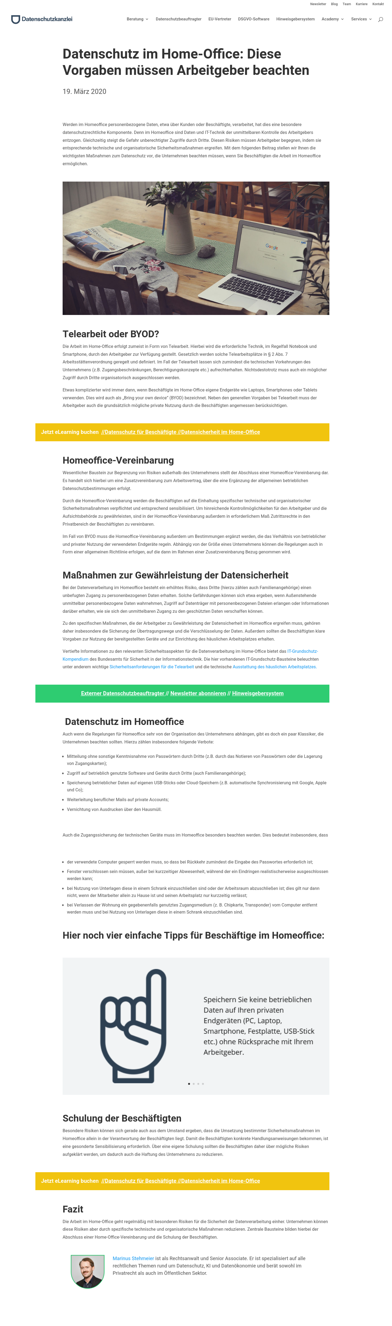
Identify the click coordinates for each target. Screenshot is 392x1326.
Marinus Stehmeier (133, 1258)
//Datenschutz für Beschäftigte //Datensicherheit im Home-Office (180, 432)
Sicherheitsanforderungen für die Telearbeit (151, 667)
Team (347, 4)
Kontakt (378, 4)
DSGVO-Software (254, 19)
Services (359, 19)
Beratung (135, 19)
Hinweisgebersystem (295, 19)
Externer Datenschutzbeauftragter (123, 693)
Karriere (361, 4)
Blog (334, 4)
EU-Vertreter (220, 19)
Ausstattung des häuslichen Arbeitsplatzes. (275, 667)
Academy (330, 19)
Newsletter (318, 4)
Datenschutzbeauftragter (178, 19)
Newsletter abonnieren (198, 693)
